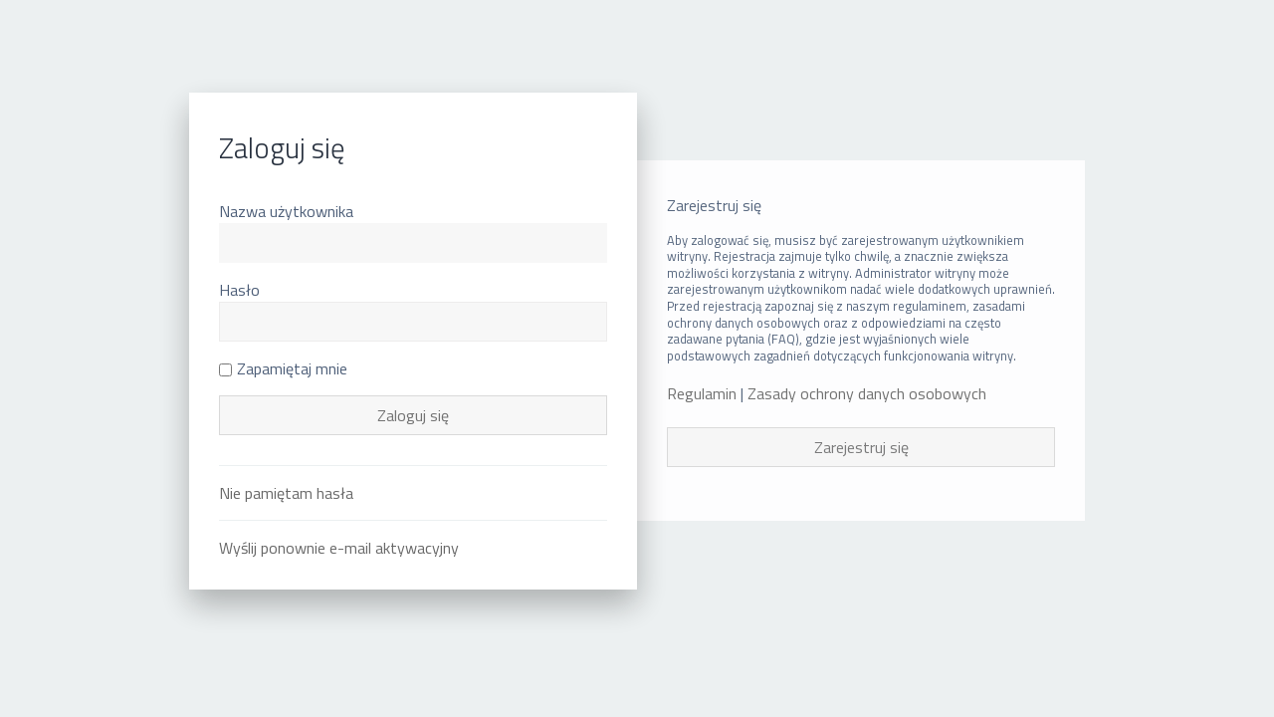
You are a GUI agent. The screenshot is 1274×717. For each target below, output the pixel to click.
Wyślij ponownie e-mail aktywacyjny (339, 548)
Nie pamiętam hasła (286, 493)
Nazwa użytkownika (286, 211)
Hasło (239, 290)
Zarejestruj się (861, 447)
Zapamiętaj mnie (283, 368)
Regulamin (702, 393)
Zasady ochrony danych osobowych (866, 393)
